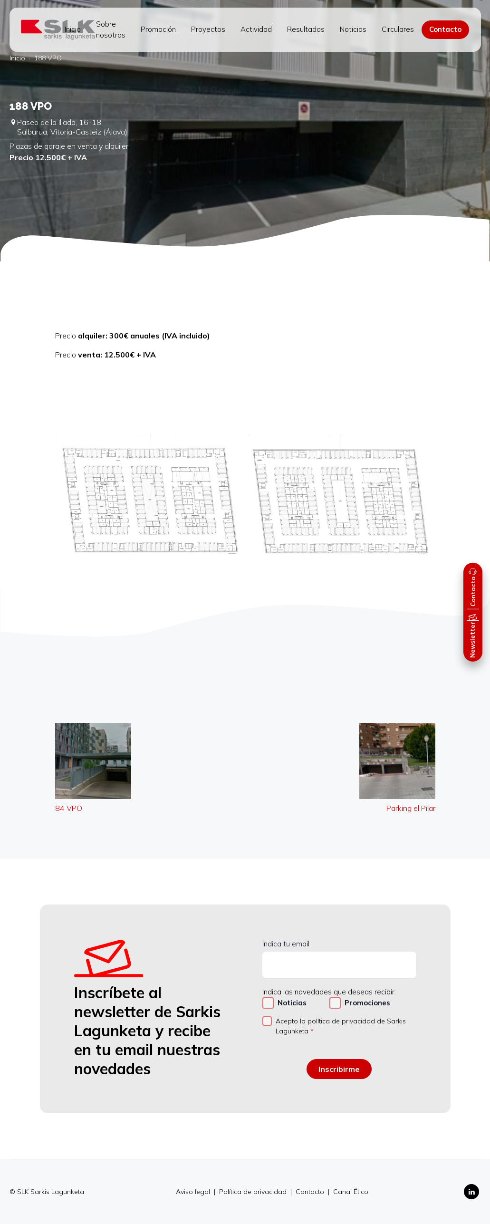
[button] (472, 585)
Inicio (73, 29)
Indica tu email (285, 943)
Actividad (256, 29)
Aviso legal (194, 1191)
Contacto (445, 29)
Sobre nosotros (110, 29)
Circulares (398, 29)
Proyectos (208, 29)
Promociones (367, 1002)
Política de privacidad (253, 1191)
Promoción (158, 29)
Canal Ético (350, 1191)
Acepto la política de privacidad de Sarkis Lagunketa (341, 1026)
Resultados (306, 29)
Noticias (353, 29)
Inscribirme (339, 1069)
